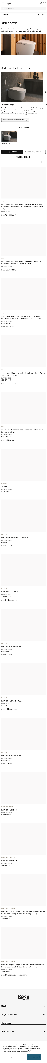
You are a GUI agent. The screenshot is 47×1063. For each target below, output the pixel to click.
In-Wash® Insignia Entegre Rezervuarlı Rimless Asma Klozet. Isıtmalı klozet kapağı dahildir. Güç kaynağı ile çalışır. (22, 966)
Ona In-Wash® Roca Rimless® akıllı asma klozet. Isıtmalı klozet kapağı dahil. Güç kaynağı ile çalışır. (21, 262)
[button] (3, 8)
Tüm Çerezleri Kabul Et (34, 1057)
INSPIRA (4, 483)
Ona (2, 201)
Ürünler (5, 14)
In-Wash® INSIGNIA (8, 807)
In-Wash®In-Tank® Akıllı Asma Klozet (14, 592)
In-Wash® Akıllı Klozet (9, 810)
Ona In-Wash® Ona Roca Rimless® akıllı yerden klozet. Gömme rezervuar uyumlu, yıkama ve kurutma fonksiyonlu (21, 317)
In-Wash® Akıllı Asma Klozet (11, 755)
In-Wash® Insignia (8, 105)
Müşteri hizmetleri (23, 1014)
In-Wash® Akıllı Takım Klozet (11, 646)
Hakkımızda (23, 1022)
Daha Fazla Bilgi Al (8, 1057)
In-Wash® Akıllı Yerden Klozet (11, 701)
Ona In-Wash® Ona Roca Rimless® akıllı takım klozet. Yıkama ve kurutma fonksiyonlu (23, 374)
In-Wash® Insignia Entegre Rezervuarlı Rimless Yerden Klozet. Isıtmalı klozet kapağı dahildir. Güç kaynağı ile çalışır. (23, 913)
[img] (22, 87)
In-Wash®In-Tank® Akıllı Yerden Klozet (15, 537)
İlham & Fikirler (23, 1031)
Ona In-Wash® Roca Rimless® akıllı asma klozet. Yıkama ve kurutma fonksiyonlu (22, 431)
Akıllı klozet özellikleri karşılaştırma (15, 119)
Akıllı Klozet (5, 486)
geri (43, 15)
